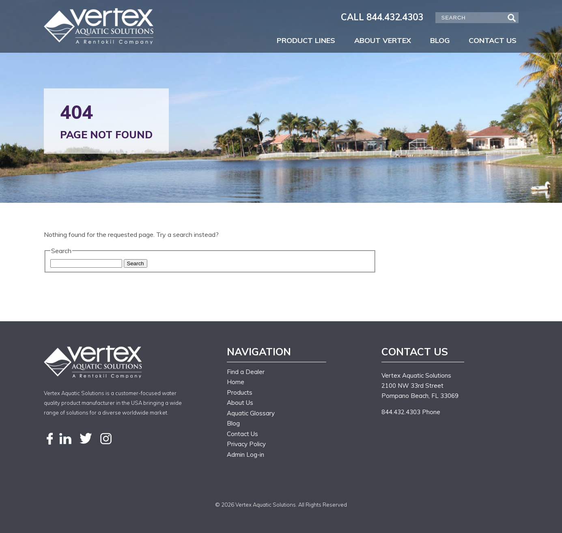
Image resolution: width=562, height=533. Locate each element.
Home (235, 382)
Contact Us (493, 40)
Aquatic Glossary (251, 413)
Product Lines (306, 40)
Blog (440, 40)
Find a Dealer (246, 372)
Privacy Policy (246, 444)
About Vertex (382, 40)
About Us (240, 402)
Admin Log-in (245, 454)
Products (239, 392)
